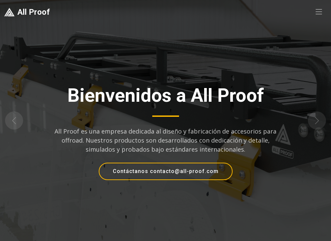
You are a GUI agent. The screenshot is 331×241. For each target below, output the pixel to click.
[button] (25, 120)
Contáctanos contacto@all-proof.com (166, 171)
